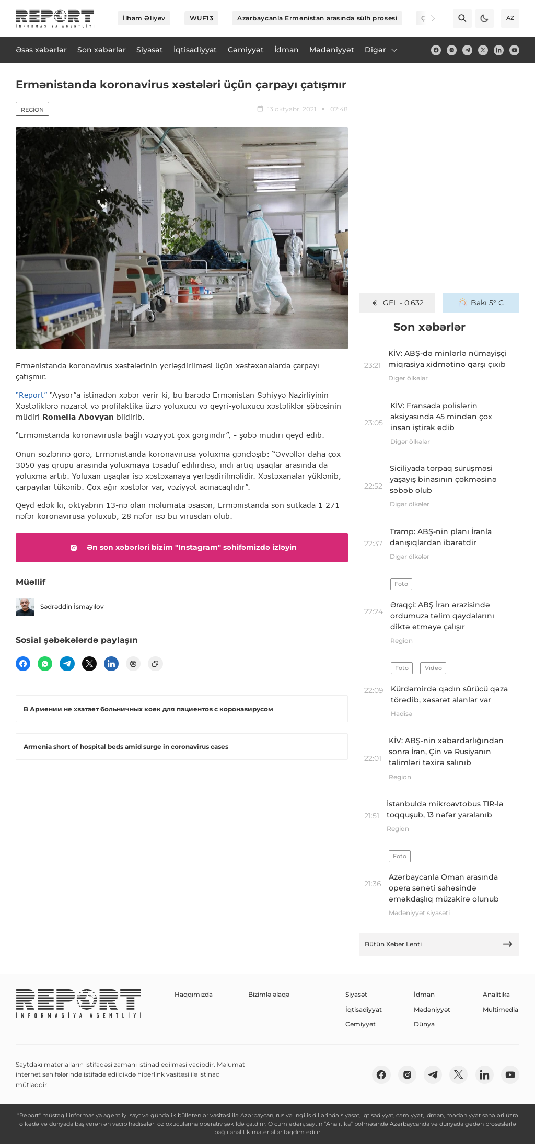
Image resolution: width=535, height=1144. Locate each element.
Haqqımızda (194, 994)
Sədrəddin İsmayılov (60, 607)
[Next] (426, 18)
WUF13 (202, 18)
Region (32, 109)
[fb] (436, 50)
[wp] (45, 663)
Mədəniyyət (432, 1009)
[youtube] (514, 50)
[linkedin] (499, 50)
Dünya (424, 1024)
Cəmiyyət (360, 1024)
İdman (424, 994)
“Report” (31, 394)
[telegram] (467, 50)
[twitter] (483, 50)
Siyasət (356, 994)
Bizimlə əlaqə (268, 994)
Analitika (496, 994)
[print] (133, 663)
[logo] (55, 18)
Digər (382, 49)
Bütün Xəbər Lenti (439, 944)
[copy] (155, 663)
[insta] (452, 50)
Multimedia (500, 1009)
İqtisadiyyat (363, 1009)
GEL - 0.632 (397, 302)
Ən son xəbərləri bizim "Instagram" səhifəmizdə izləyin (181, 547)
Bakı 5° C (481, 302)
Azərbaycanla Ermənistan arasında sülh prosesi (317, 18)
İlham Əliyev (144, 18)
